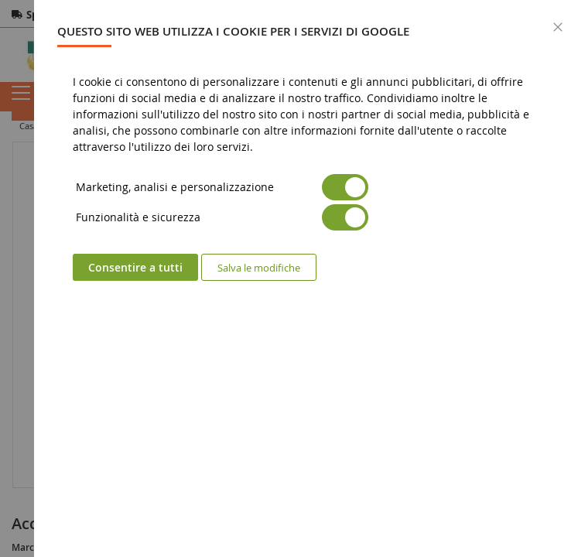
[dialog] (306, 278)
